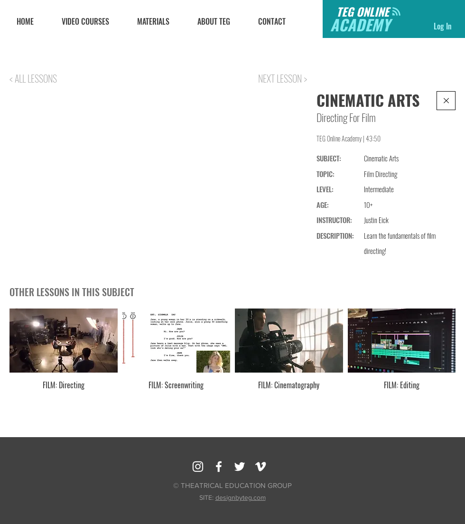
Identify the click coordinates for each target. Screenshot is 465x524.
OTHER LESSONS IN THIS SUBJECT (71, 292)
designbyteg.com (240, 497)
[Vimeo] (260, 466)
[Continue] (446, 100)
